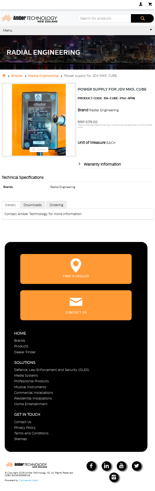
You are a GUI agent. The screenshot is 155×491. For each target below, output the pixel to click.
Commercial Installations (33, 393)
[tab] (10, 204)
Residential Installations (33, 398)
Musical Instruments (30, 387)
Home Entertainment (30, 404)
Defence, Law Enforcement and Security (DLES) (51, 370)
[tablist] (78, 215)
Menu (7, 30)
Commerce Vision (28, 480)
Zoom (41, 149)
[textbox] (104, 18)
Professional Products (31, 381)
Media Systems (26, 375)
